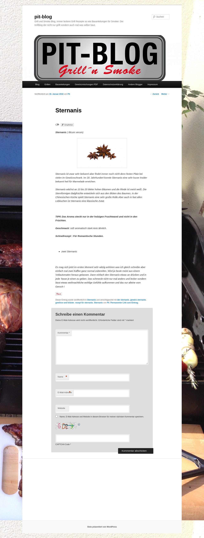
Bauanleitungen (62, 84)
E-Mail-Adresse (65, 392)
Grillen (47, 84)
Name (62, 377)
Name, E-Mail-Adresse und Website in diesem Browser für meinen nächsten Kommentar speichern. (102, 417)
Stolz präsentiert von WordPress (102, 527)
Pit (69, 94)
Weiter (165, 94)
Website (61, 408)
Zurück (154, 94)
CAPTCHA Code (62, 444)
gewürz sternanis (138, 300)
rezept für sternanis (84, 303)
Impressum (152, 84)
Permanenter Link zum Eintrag (124, 303)
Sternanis (91, 300)
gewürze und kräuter (64, 303)
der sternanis (123, 300)
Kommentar (64, 333)
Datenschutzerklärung (113, 84)
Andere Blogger (135, 84)
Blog (37, 84)
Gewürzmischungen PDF (86, 84)
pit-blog (43, 16)
